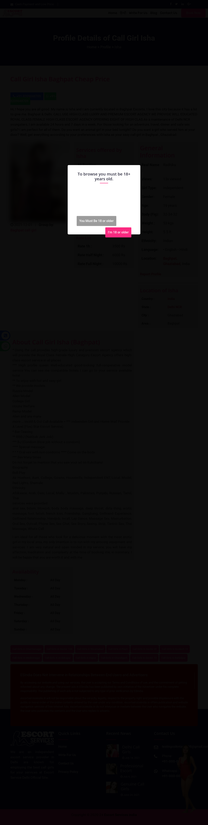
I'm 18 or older (118, 232)
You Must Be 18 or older (96, 221)
